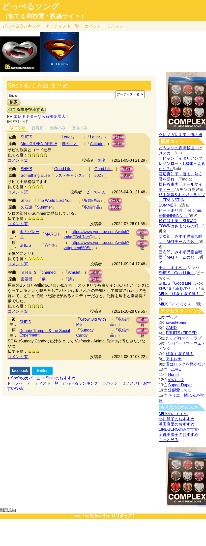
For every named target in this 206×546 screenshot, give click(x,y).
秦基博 (26, 279)
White (50, 245)
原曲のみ (79, 128)
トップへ (15, 383)
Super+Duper (180, 385)
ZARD (171, 328)
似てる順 (17, 128)
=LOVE (174, 369)
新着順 (37, 128)
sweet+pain (176, 322)
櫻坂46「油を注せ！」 (179, 288)
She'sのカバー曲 (26, 378)
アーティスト (62, 26)
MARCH (52, 234)
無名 (102, 160)
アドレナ (174, 359)
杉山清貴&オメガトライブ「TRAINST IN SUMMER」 (182, 200)
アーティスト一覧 (43, 383)
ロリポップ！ (123, 516)
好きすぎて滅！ (180, 354)
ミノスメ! (116, 26)
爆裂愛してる (180, 390)
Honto (173, 374)
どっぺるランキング (80, 383)
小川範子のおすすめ (176, 419)
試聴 (118, 137)
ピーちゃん (96, 192)
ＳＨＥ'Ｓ (29, 272)
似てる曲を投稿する (26, 109)
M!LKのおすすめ (173, 414)
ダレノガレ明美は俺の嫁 (180, 135)
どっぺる (21, 26)
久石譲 (26, 207)
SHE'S (26, 137)
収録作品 (92, 200)
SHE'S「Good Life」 (177, 273)
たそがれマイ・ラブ (184, 338)
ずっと (172, 317)
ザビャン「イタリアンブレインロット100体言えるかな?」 (182, 163)
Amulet (74, 272)
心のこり (176, 380)
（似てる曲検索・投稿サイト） (44, 16)
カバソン (93, 26)
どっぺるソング (30, 6)
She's (25, 200)
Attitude (96, 144)
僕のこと (70, 144)
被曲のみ (57, 128)
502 (97, 175)
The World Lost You (54, 200)
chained (49, 272)
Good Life (62, 169)
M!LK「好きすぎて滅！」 (181, 294)
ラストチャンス (68, 175)
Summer (44, 207)
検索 (14, 102)
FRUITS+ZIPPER (181, 333)
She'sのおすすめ (60, 378)
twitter (42, 370)
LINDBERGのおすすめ (179, 429)
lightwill (97, 516)
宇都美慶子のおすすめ (178, 434)
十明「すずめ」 (172, 268)
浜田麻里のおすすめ (176, 424)
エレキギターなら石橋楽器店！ (41, 116)
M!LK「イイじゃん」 (177, 304)
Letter (67, 137)
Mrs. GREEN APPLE (39, 144)
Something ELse (35, 175)
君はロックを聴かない (186, 364)
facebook (20, 370)
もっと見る (168, 440)
